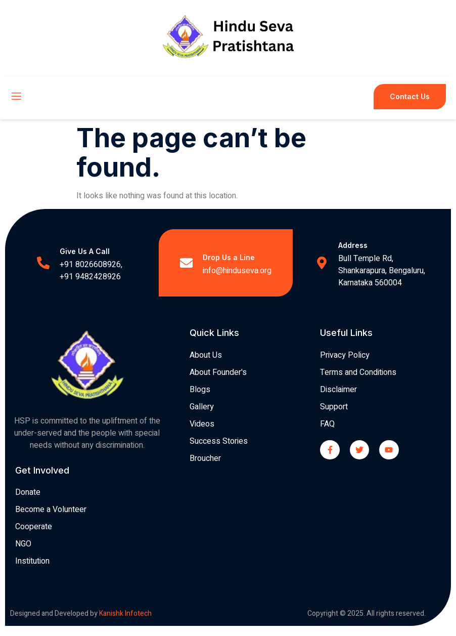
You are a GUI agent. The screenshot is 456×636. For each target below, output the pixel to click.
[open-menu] (15, 97)
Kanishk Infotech (126, 613)
